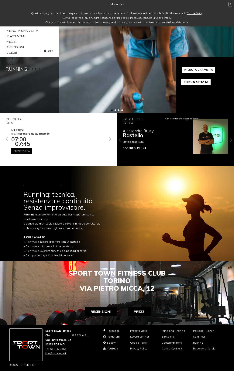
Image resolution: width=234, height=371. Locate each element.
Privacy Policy (138, 348)
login (50, 50)
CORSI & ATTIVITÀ (196, 82)
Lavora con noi (139, 336)
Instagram (111, 336)
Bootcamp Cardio (204, 348)
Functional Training (173, 330)
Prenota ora (22, 150)
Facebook (111, 330)
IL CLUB (11, 52)
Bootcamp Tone (172, 342)
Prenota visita (138, 330)
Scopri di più (132, 148)
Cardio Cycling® (172, 348)
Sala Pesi (199, 336)
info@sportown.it (56, 353)
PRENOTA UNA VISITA (22, 31)
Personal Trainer (203, 330)
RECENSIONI (15, 47)
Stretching (168, 336)
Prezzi (139, 311)
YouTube (110, 348)
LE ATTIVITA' (15, 36)
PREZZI (11, 41)
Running (198, 342)
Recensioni (101, 311)
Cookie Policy (194, 13)
